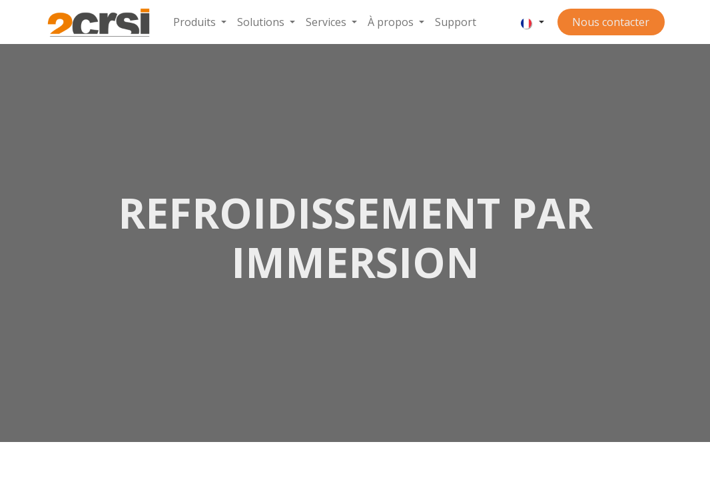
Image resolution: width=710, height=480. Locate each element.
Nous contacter (610, 22)
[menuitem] (200, 22)
